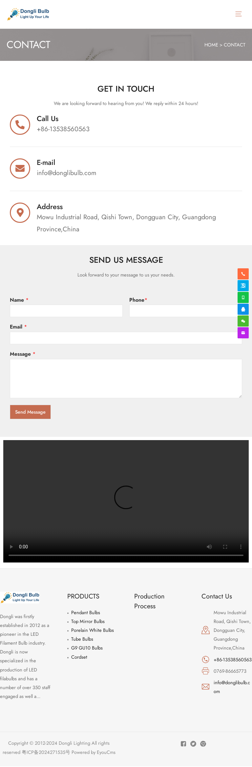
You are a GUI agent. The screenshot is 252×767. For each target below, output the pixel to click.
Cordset (79, 657)
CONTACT (234, 45)
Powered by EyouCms (93, 752)
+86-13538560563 (233, 660)
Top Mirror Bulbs (88, 622)
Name (19, 300)
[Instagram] (203, 745)
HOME (211, 45)
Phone (138, 300)
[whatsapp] (243, 297)
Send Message (30, 412)
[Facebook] (183, 745)
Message (22, 355)
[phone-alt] (243, 273)
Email (18, 328)
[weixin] (243, 321)
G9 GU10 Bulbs (87, 648)
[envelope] (243, 332)
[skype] (243, 285)
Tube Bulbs (82, 639)
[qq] (243, 309)
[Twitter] (193, 745)
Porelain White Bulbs (92, 631)
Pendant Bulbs (85, 613)
